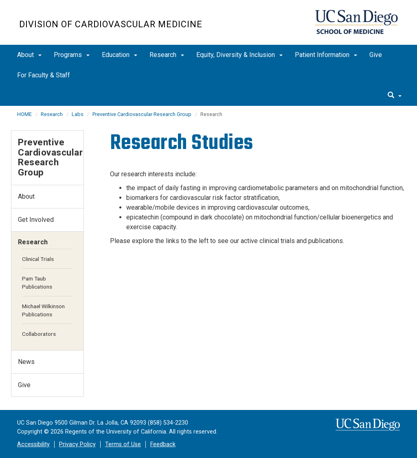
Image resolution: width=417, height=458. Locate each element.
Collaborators (39, 334)
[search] (394, 95)
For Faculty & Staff (43, 75)
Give (375, 55)
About (29, 55)
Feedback (163, 444)
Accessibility (33, 444)
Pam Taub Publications (37, 282)
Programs (72, 55)
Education (119, 55)
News (26, 362)
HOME (24, 114)
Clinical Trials (38, 259)
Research (166, 55)
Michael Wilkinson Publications (43, 310)
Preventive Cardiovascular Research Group (141, 114)
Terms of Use (123, 444)
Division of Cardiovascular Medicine (110, 24)
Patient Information (326, 55)
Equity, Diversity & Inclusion (239, 55)
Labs (77, 114)
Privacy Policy (77, 444)
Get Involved (36, 220)
